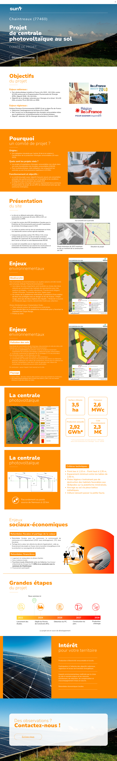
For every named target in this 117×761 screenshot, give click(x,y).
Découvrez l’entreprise (23, 57)
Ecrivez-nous (28, 742)
